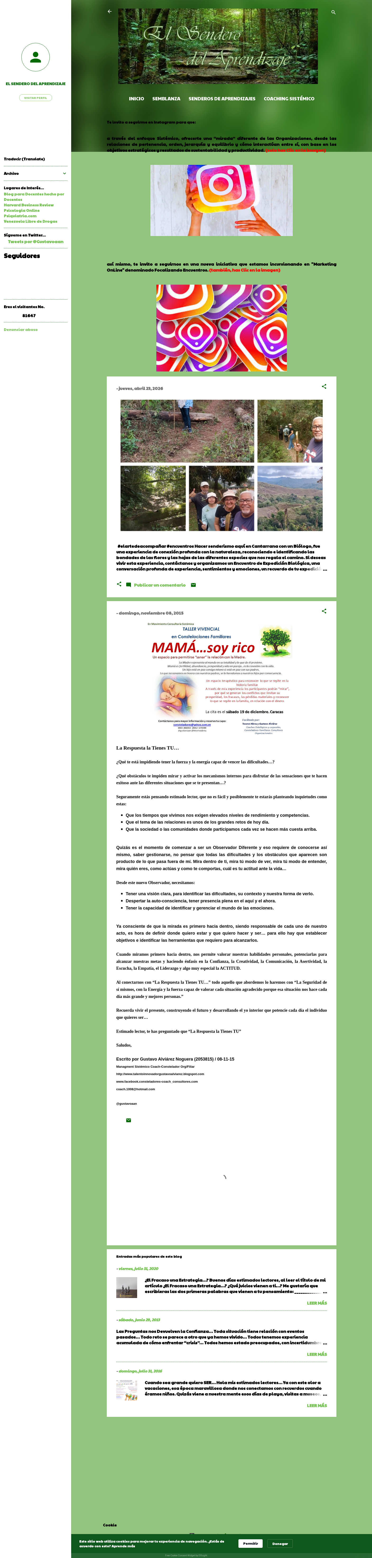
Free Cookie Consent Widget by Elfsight (186, 1555)
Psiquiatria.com (20, 215)
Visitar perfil (35, 98)
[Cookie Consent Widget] (186, 1546)
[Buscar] (333, 13)
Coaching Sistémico (289, 98)
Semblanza (166, 98)
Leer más (317, 1303)
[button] (324, 387)
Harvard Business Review (29, 205)
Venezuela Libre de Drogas (30, 221)
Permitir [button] (250, 1543)
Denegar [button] (280, 1543)
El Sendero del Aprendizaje (35, 83)
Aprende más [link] (123, 1546)
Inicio (136, 98)
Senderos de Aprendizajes (222, 98)
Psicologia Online (22, 210)
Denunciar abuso (21, 329)
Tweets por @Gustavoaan (35, 241)
